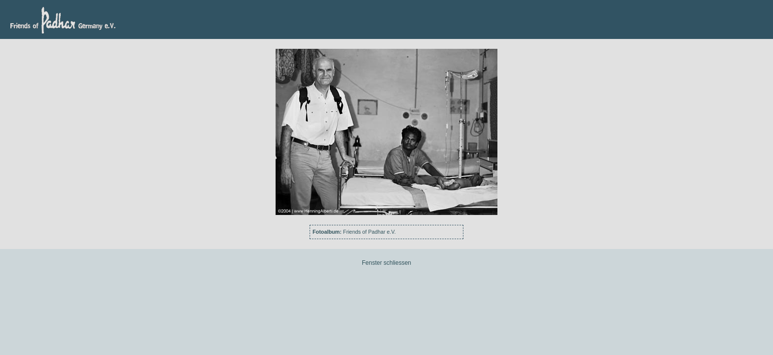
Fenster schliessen (386, 262)
